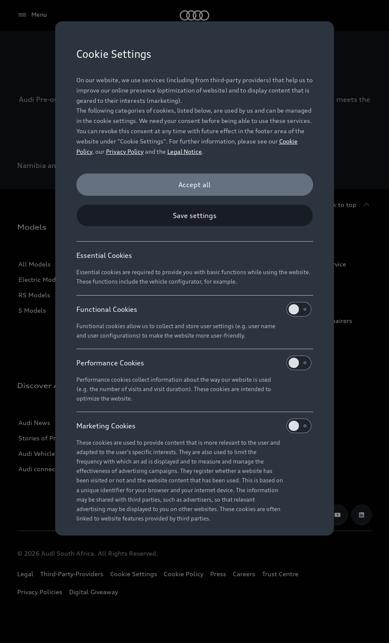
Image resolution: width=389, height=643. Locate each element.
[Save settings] (194, 215)
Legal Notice (184, 151)
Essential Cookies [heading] (104, 255)
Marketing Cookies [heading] (193, 426)
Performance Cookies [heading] (193, 363)
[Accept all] (194, 184)
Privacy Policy (125, 151)
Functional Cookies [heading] (193, 309)
